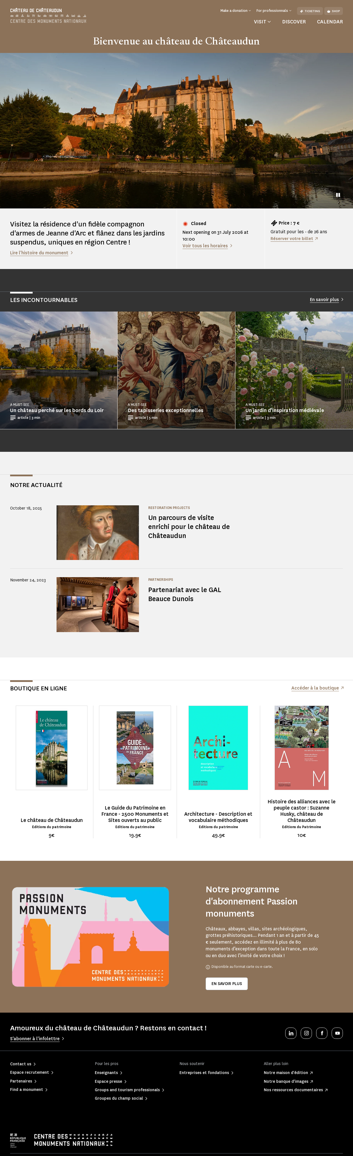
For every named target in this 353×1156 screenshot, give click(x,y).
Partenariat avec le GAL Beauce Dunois (186, 594)
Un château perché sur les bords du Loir (57, 410)
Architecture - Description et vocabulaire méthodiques (218, 817)
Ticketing (310, 11)
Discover (294, 21)
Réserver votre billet (292, 238)
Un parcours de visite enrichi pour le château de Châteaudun (186, 526)
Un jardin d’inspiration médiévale (285, 410)
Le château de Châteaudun (52, 820)
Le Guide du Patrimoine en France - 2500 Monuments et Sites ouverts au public (134, 814)
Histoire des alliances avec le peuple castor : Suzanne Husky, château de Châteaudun (301, 811)
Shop (333, 11)
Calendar (330, 21)
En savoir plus (227, 983)
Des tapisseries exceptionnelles (165, 410)
